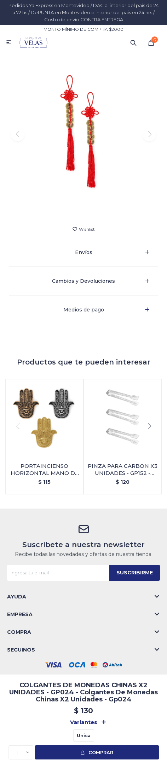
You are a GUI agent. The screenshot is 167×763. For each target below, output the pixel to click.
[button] (133, 42)
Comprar (100, 752)
